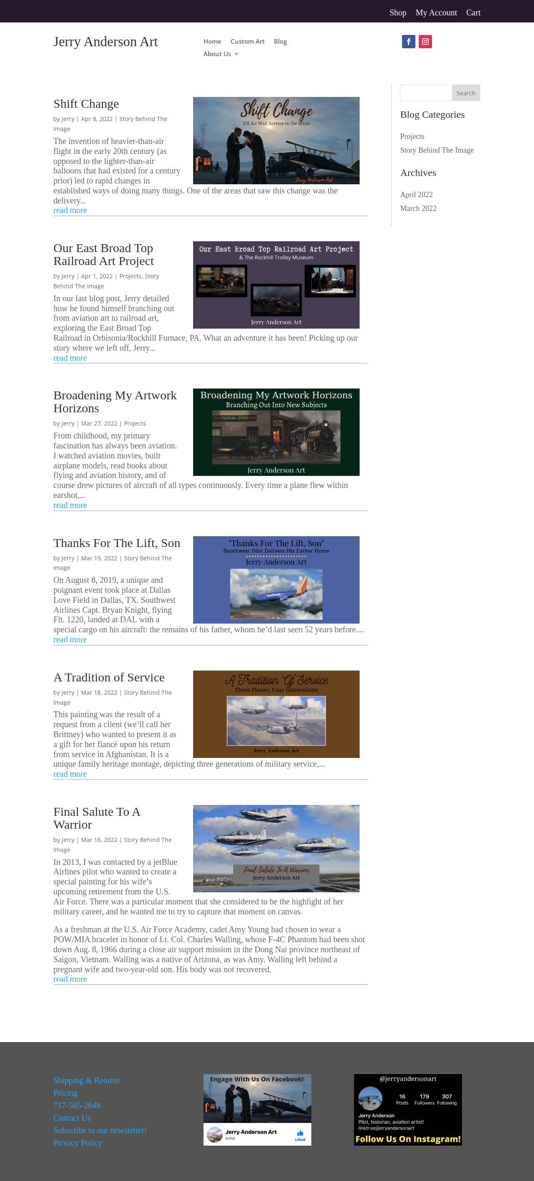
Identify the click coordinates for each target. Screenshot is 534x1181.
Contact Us (71, 1117)
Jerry (68, 119)
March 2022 (418, 208)
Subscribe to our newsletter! (100, 1130)
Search (466, 93)
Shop (398, 13)
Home (212, 41)
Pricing (65, 1092)
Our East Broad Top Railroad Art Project (103, 254)
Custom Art (248, 41)
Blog (280, 41)
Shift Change (86, 103)
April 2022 (416, 195)
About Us (217, 54)
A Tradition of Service (109, 677)
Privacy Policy (77, 1142)
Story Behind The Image (437, 150)
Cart (473, 13)
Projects (130, 276)
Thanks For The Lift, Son (116, 543)
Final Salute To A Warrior (96, 818)
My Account (436, 13)
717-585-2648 (76, 1105)
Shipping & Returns (86, 1080)
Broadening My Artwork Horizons (115, 401)
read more (70, 210)
